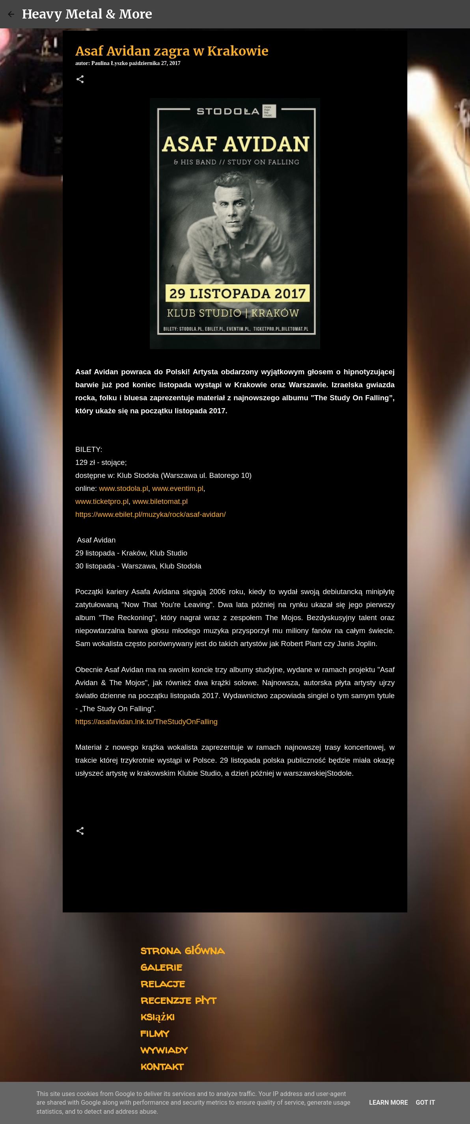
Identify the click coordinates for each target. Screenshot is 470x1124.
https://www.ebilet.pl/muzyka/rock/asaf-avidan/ (150, 514)
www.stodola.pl (123, 488)
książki (157, 1016)
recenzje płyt (178, 999)
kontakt (161, 1065)
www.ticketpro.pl (102, 501)
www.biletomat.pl (160, 501)
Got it (425, 1102)
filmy (154, 1032)
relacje (162, 983)
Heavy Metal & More (87, 14)
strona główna (182, 950)
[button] (80, 79)
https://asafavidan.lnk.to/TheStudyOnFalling (146, 721)
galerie (161, 966)
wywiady (164, 1049)
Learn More (388, 1102)
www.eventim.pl (177, 488)
